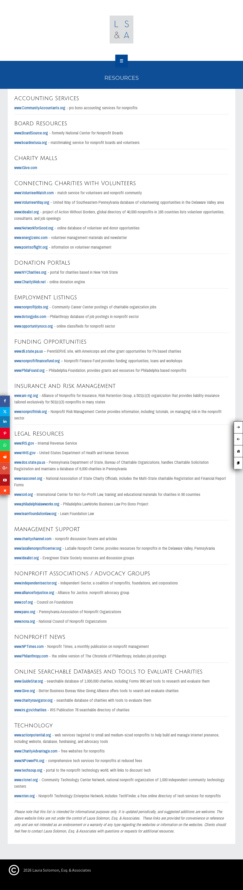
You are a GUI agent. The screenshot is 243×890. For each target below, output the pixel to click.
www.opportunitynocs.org (33, 326)
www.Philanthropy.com (31, 656)
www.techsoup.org (28, 770)
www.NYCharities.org (30, 272)
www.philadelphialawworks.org (36, 504)
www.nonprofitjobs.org (31, 307)
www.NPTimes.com (29, 646)
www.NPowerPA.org (29, 760)
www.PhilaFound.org (29, 370)
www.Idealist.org (26, 212)
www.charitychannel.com (32, 538)
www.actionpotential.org (32, 735)
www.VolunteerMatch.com (34, 193)
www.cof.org (23, 602)
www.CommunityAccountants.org (39, 108)
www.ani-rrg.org (26, 395)
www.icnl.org (23, 494)
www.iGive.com (25, 167)
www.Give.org (24, 690)
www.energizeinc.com (31, 237)
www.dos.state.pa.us (29, 462)
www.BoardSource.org (31, 133)
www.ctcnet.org (26, 780)
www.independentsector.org (35, 583)
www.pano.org (24, 611)
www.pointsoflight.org (31, 247)
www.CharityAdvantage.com (35, 751)
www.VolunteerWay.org (31, 202)
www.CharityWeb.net (30, 282)
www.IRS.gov (24, 443)
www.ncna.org (24, 621)
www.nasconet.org (28, 478)
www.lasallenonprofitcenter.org (38, 548)
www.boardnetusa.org (30, 142)
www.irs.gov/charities (30, 710)
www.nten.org (24, 796)
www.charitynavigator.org (33, 700)
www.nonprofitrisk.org (30, 411)
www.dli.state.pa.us (28, 351)
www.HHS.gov (25, 452)
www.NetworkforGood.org (34, 228)
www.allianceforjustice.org (34, 592)
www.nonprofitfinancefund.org (37, 361)
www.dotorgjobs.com (30, 316)
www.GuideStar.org (28, 681)
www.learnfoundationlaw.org (36, 513)
